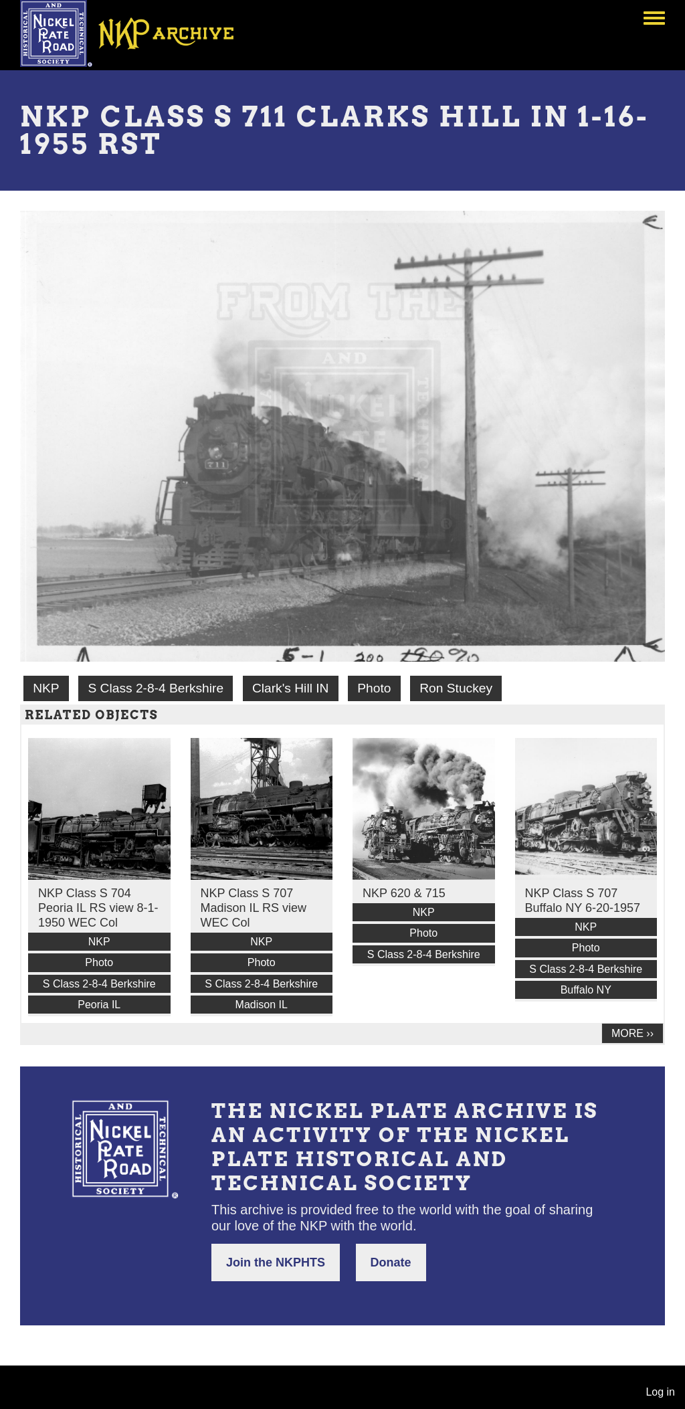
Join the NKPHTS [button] (275, 1262)
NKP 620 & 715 (404, 893)
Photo (374, 688)
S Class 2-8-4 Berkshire (155, 688)
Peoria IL (99, 1004)
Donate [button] (391, 1262)
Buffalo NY (586, 990)
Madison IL (261, 1004)
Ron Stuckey (455, 688)
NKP (46, 688)
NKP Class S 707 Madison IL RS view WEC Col (253, 907)
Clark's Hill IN (290, 688)
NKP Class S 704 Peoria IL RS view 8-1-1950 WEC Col (98, 907)
